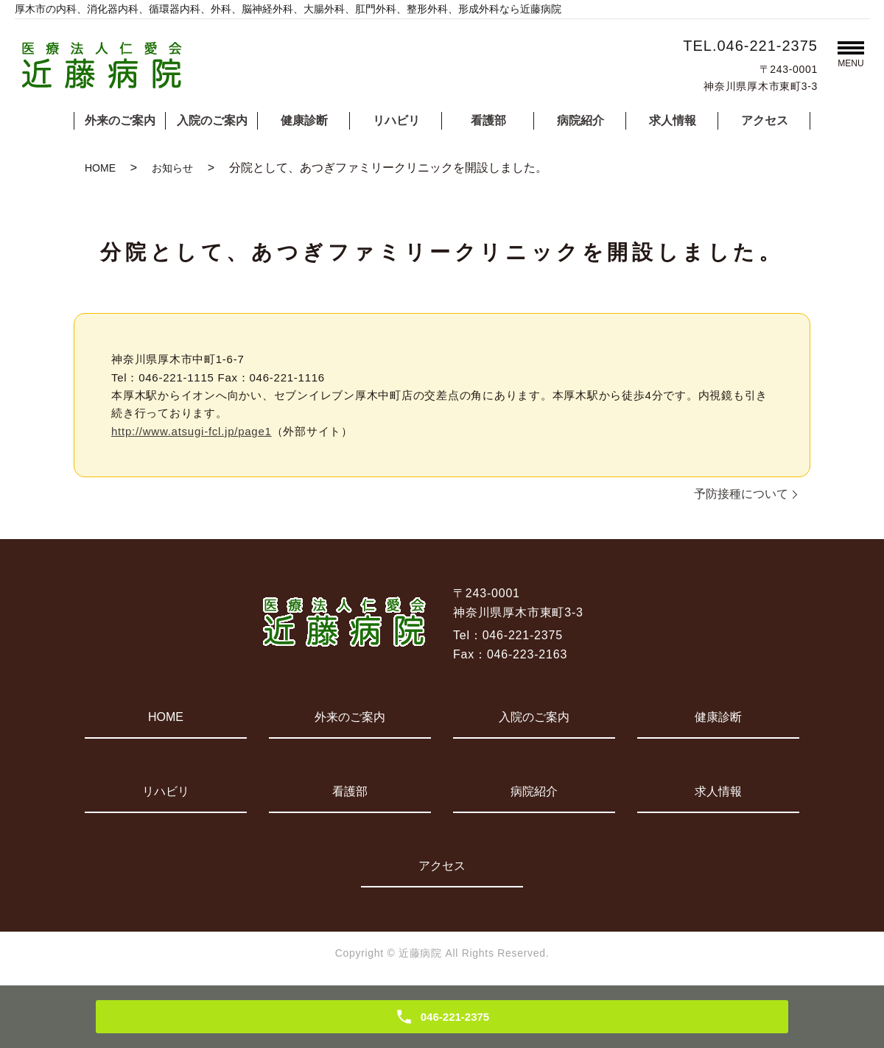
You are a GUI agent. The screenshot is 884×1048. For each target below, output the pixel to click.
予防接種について (741, 494)
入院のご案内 (212, 120)
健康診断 (304, 120)
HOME (100, 168)
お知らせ (172, 168)
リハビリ (396, 120)
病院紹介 (580, 120)
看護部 (488, 120)
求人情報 (672, 120)
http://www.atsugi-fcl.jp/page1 (191, 431)
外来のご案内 (120, 120)
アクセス (764, 120)
